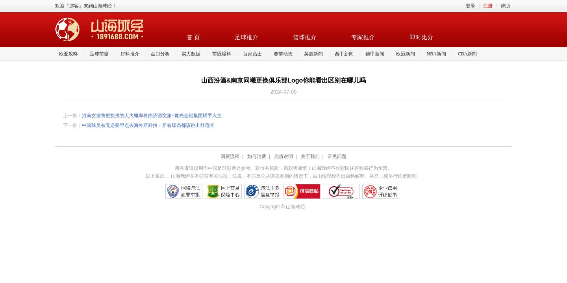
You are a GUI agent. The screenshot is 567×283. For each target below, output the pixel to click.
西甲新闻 (344, 54)
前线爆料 (221, 54)
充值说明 (283, 156)
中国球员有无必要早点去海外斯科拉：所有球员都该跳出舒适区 (148, 125)
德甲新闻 (374, 54)
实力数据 (191, 54)
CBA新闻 (467, 54)
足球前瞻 (99, 54)
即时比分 (421, 37)
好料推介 (129, 54)
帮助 (505, 6)
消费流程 (229, 156)
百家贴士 (252, 54)
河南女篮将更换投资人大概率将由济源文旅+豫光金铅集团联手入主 (152, 115)
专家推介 (363, 37)
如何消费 (256, 156)
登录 (470, 6)
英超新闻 (313, 54)
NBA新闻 (436, 54)
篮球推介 (305, 37)
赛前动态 (283, 54)
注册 (488, 6)
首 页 (193, 37)
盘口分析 (160, 54)
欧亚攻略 (68, 54)
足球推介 (246, 37)
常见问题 (337, 156)
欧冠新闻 (405, 54)
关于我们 (310, 156)
